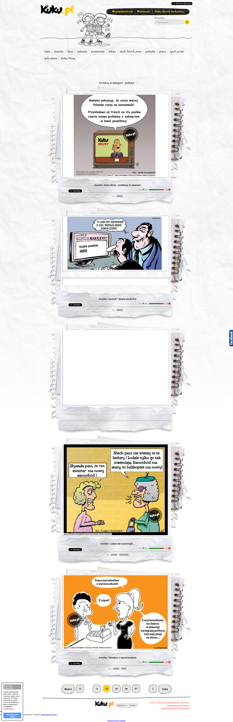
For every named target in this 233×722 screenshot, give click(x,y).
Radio (169, 709)
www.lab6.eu (184, 706)
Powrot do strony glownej (116, 720)
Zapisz (115, 19)
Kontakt (132, 705)
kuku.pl (57, 11)
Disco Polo (176, 709)
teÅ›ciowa (51, 58)
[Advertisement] (116, 71)
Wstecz (68, 689)
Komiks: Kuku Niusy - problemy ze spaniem (118, 185)
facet (71, 51)
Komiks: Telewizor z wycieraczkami (117, 657)
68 (126, 689)
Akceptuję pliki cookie (12, 715)
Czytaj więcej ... (9, 709)
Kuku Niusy (69, 58)
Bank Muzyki (184, 709)
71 (80, 689)
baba (48, 51)
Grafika (164, 709)
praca (163, 51)
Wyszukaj (167, 18)
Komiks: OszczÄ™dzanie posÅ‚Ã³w (118, 299)
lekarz (113, 51)
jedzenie (83, 51)
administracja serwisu (49, 714)
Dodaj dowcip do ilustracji (170, 11)
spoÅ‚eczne (177, 51)
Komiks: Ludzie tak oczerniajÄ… (117, 543)
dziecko (59, 51)
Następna (165, 689)
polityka (151, 51)
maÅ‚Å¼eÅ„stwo (131, 51)
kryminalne (99, 51)
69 (116, 689)
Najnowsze (144, 11)
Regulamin (121, 705)
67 (136, 689)
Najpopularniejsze (122, 11)
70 (107, 689)
